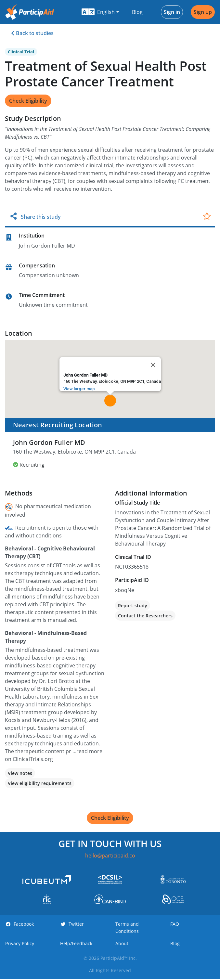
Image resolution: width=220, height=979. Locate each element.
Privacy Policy (19, 943)
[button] (100, 12)
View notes (20, 773)
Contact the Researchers (145, 615)
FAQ (174, 924)
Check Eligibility (28, 100)
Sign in (172, 12)
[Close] (153, 365)
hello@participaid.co (110, 855)
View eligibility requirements (39, 783)
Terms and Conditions (127, 927)
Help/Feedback (76, 943)
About (121, 943)
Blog (137, 12)
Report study (132, 605)
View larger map (79, 388)
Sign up (203, 12)
